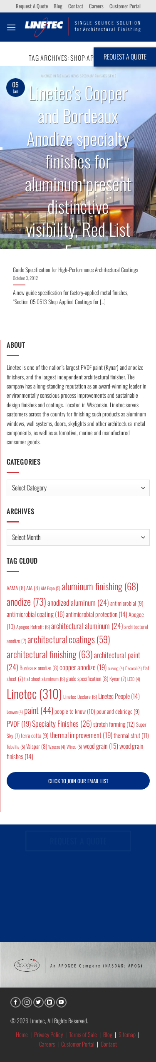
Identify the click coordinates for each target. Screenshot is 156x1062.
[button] (11, 27)
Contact (75, 6)
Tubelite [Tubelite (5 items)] (16, 746)
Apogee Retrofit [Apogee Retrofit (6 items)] (33, 627)
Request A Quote (32, 6)
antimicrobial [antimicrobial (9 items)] (127, 603)
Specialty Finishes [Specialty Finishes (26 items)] (62, 723)
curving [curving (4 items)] (116, 668)
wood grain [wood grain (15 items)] (100, 746)
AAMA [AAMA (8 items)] (16, 588)
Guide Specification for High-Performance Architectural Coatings (75, 270)
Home (22, 1034)
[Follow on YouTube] (61, 1002)
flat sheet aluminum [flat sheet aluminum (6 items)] (44, 679)
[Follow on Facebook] (15, 1002)
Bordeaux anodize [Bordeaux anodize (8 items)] (39, 667)
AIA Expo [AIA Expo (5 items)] (50, 588)
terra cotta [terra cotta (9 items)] (35, 735)
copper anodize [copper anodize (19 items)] (82, 667)
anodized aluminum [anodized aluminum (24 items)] (78, 602)
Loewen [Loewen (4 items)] (15, 711)
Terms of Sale (83, 1034)
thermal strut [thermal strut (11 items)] (131, 735)
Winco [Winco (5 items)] (74, 746)
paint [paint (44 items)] (38, 709)
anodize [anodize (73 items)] (26, 601)
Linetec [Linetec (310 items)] (34, 693)
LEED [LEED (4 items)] (133, 679)
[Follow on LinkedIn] (50, 1002)
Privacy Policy (48, 1034)
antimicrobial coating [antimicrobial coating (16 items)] (35, 614)
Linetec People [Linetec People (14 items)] (119, 696)
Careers (96, 6)
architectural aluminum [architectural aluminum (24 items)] (87, 625)
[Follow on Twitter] (38, 1002)
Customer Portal (125, 6)
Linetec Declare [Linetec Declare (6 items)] (80, 697)
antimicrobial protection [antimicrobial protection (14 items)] (96, 614)
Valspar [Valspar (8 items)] (36, 746)
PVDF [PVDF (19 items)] (19, 723)
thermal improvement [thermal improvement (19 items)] (81, 735)
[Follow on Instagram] (27, 1002)
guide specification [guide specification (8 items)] (87, 678)
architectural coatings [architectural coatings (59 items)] (68, 639)
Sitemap (127, 1034)
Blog (58, 6)
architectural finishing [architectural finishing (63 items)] (50, 654)
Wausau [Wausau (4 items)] (56, 746)
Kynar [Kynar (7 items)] (117, 679)
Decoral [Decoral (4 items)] (133, 668)
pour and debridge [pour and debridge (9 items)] (118, 711)
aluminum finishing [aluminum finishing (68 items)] (100, 586)
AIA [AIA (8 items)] (33, 588)
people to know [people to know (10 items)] (74, 711)
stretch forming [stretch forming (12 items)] (114, 723)
